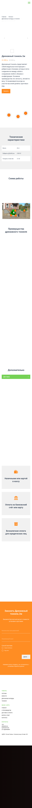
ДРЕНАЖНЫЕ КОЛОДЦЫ (8, 698)
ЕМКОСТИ (4, 696)
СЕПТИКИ (4, 693)
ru (10, 729)
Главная (4, 16)
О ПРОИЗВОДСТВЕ (6, 710)
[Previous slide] (4, 38)
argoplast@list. (6, 729)
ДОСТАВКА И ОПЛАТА (7, 712)
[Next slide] (28, 38)
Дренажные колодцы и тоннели (11, 18)
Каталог (11, 16)
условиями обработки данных (16, 666)
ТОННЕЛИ (4, 701)
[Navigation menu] (29, 3)
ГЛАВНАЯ (4, 707)
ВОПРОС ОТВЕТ (6, 715)
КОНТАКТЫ (4, 717)
